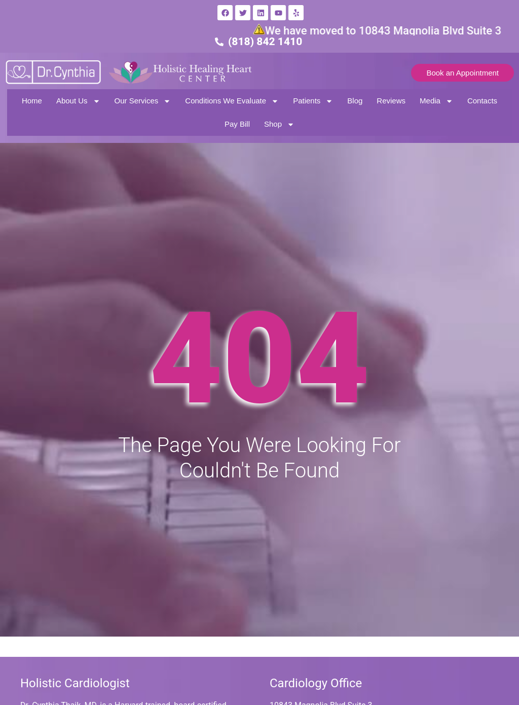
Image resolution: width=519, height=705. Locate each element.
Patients (313, 101)
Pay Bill (237, 124)
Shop (279, 124)
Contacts (482, 100)
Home (32, 100)
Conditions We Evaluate (232, 101)
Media (436, 101)
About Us (78, 101)
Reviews (391, 100)
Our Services (143, 101)
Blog (354, 100)
